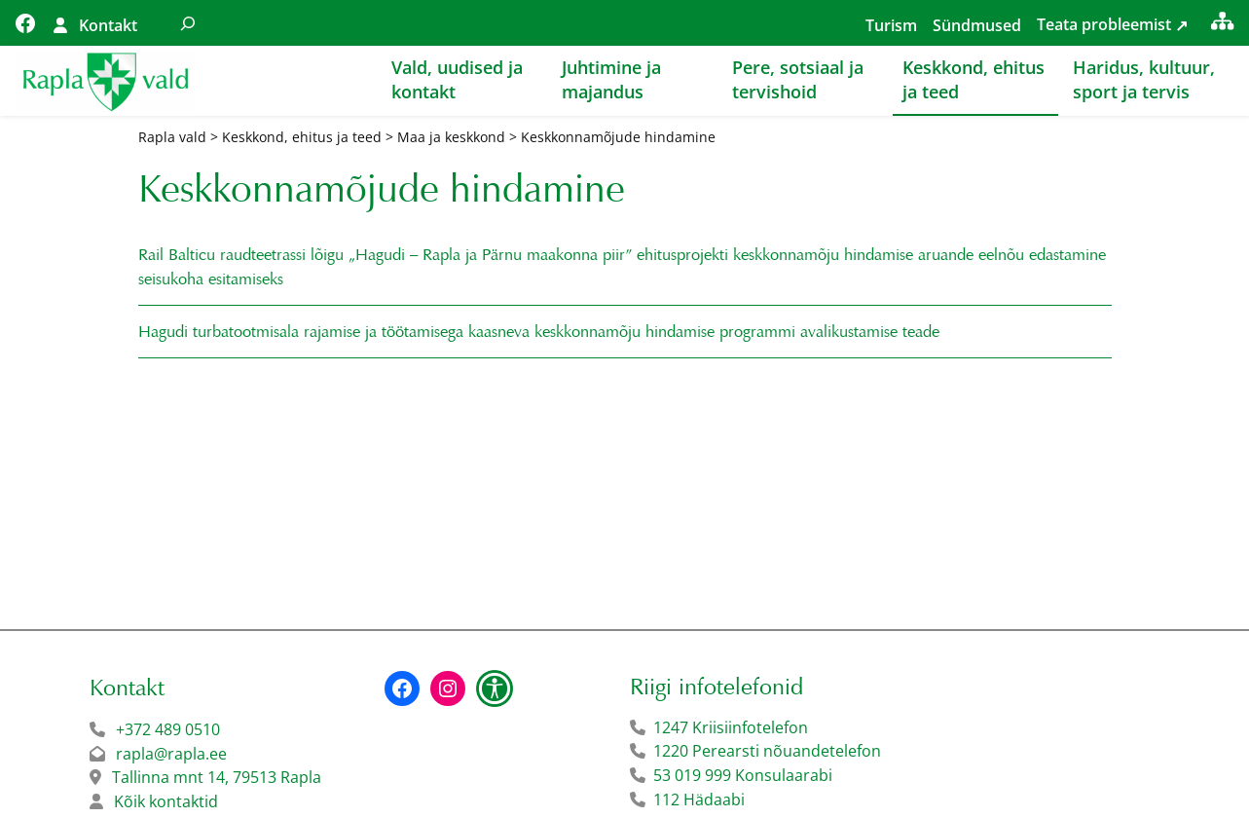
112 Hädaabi (699, 799)
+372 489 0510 (168, 729)
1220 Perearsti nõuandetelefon (767, 751)
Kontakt (108, 25)
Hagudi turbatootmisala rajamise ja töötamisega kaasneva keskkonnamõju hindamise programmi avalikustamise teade (538, 331)
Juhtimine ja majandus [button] (611, 79)
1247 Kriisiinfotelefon (730, 727)
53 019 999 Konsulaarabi (742, 775)
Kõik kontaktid (166, 801)
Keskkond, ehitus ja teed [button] (973, 79)
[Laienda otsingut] (188, 23)
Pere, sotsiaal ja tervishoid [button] (797, 79)
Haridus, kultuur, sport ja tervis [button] (1144, 79)
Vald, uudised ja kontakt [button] (457, 79)
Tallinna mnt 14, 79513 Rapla (216, 777)
